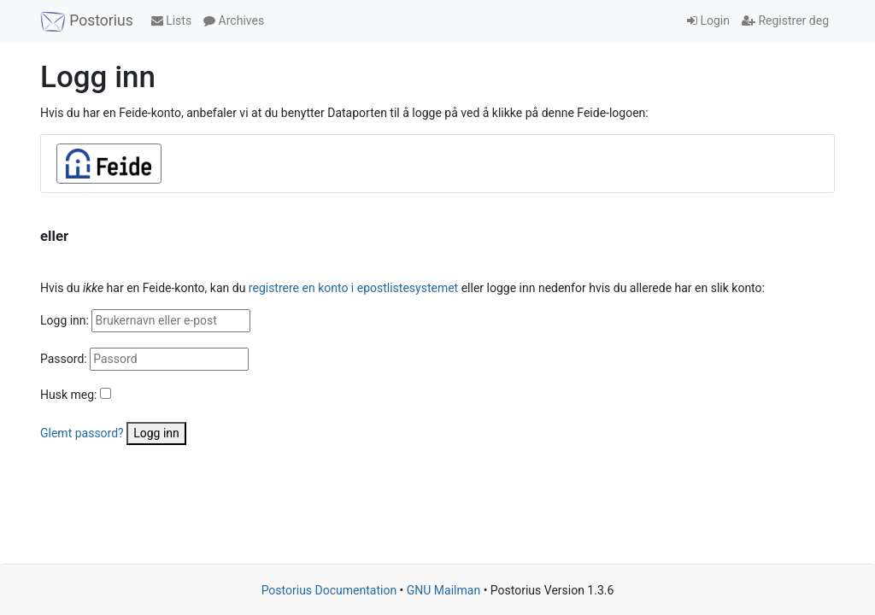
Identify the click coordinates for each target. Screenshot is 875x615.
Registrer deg (785, 20)
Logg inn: (64, 320)
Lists (171, 20)
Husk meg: (68, 394)
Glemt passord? (82, 433)
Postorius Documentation (329, 590)
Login (708, 20)
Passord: (63, 359)
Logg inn (156, 433)
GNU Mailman (443, 590)
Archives (233, 20)
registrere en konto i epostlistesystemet (353, 288)
